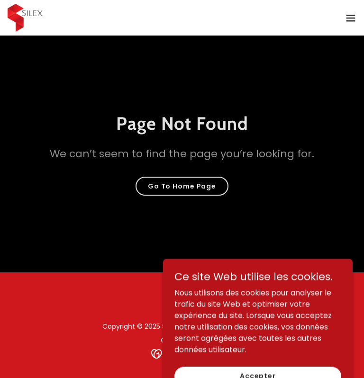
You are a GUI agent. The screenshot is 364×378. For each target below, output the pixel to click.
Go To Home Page (182, 186)
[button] (350, 18)
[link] (25, 18)
